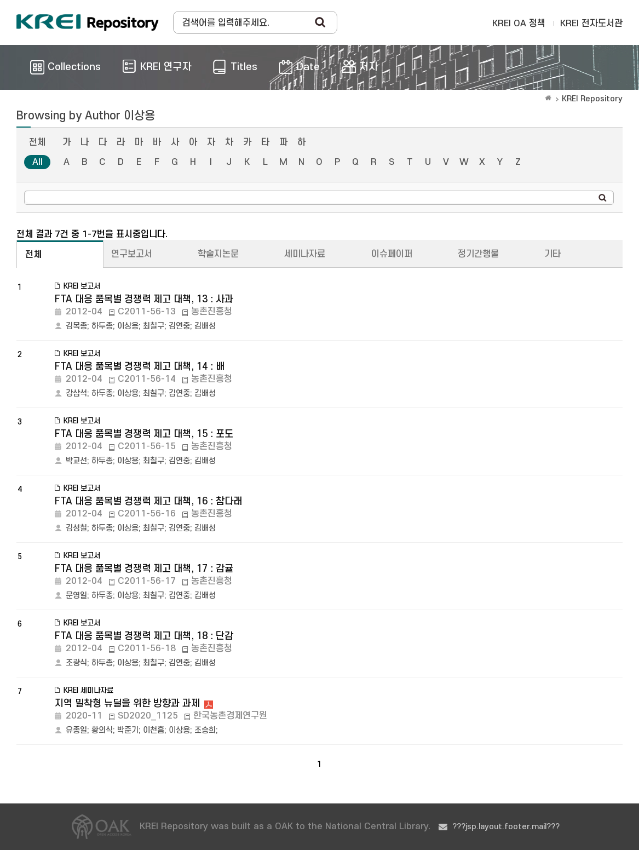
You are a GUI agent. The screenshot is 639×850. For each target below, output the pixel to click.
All (37, 162)
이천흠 (153, 730)
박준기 (128, 730)
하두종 (102, 326)
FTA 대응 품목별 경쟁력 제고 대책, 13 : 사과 (144, 299)
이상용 (128, 326)
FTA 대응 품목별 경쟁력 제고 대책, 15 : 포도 (144, 434)
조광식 (76, 663)
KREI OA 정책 (518, 23)
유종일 (76, 730)
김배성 (205, 326)
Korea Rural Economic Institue (87, 22)
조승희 (205, 730)
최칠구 (153, 326)
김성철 (76, 528)
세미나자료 (304, 254)
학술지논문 (218, 254)
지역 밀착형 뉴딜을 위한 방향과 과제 (127, 703)
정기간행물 (478, 254)
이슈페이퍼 (391, 254)
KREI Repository (592, 99)
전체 (37, 142)
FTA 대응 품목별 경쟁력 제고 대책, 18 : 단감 (144, 636)
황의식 (102, 730)
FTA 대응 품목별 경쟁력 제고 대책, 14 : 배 (139, 366)
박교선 (76, 461)
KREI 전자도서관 (591, 23)
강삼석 (76, 393)
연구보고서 (131, 254)
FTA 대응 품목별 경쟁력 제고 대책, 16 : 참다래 (148, 501)
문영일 (76, 595)
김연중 (179, 326)
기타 (552, 254)
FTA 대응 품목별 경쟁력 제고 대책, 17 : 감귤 (144, 569)
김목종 (76, 326)
